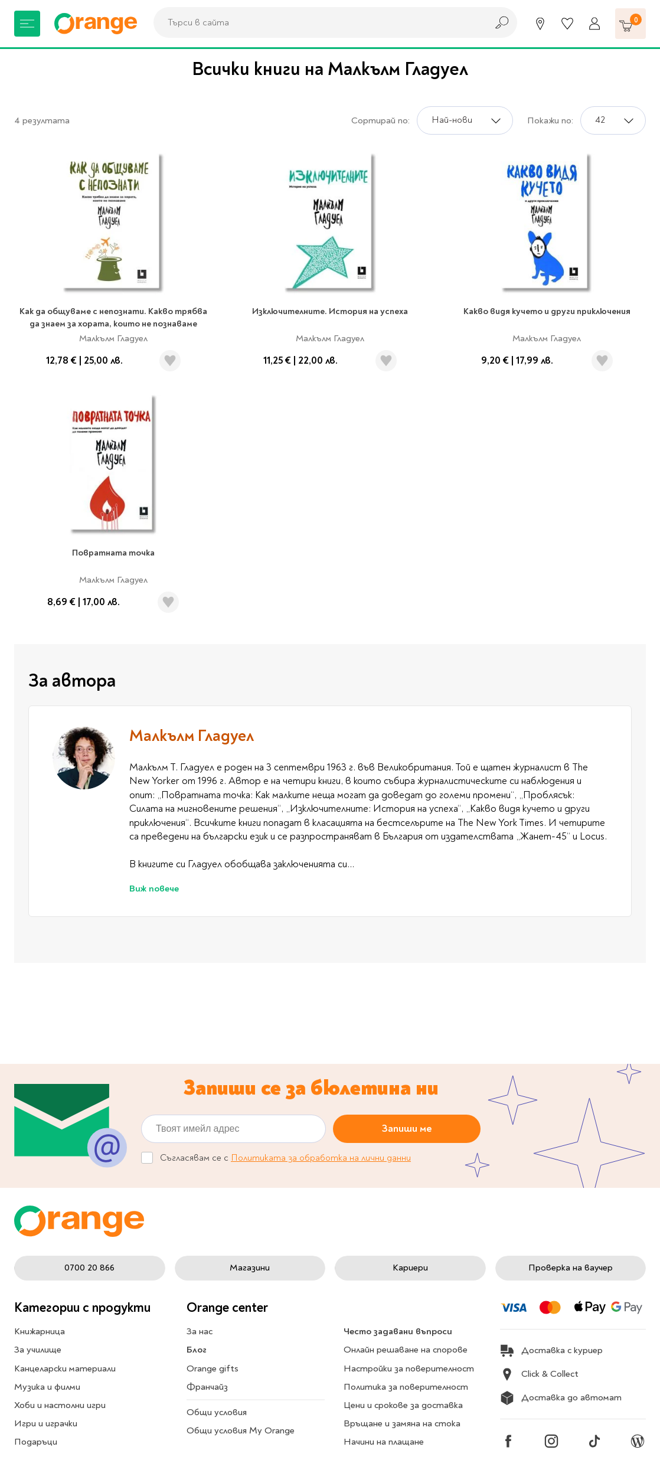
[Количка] (630, 23)
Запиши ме (407, 1128)
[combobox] (317, 22)
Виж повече (154, 888)
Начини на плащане (384, 1442)
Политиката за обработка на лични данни (321, 1158)
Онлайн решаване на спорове (406, 1350)
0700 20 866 (89, 1267)
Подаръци (35, 1442)
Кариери (410, 1267)
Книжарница (39, 1331)
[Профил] (594, 23)
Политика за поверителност (406, 1387)
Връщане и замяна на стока (402, 1423)
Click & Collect (539, 1374)
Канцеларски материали (65, 1368)
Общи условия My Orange (241, 1430)
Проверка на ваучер (570, 1267)
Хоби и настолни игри (60, 1405)
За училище (37, 1350)
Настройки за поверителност (409, 1368)
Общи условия (217, 1412)
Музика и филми (47, 1387)
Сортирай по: (380, 120)
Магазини (250, 1267)
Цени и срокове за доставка (403, 1405)
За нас (200, 1331)
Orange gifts (212, 1368)
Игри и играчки (45, 1423)
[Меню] (27, 24)
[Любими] (567, 23)
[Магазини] (540, 23)
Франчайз (207, 1387)
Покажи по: (550, 120)
